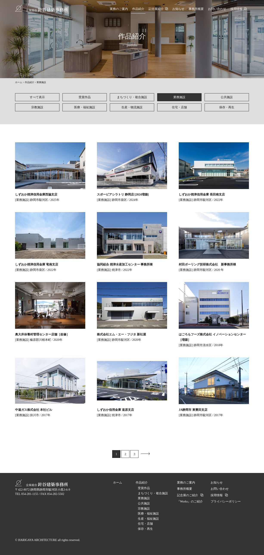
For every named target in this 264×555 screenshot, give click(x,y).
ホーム (18, 82)
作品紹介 (29, 82)
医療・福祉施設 (84, 107)
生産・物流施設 (132, 107)
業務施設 (179, 97)
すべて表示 (37, 97)
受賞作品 (85, 97)
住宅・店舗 (179, 107)
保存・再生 (226, 107)
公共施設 (227, 97)
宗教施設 (37, 107)
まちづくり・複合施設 (132, 97)
